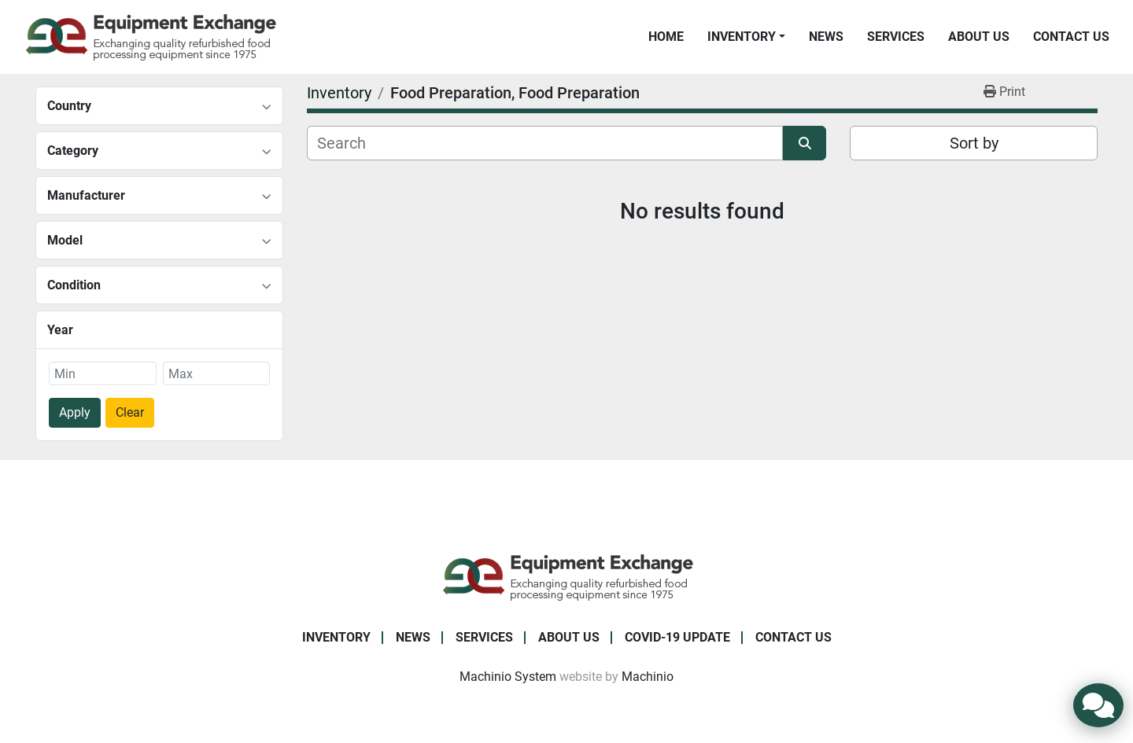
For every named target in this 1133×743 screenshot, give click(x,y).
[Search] (545, 143)
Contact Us (1071, 36)
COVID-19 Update (677, 637)
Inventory (741, 36)
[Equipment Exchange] (567, 575)
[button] (746, 37)
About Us (978, 36)
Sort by (974, 143)
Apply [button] (74, 412)
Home (666, 36)
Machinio (648, 676)
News (826, 36)
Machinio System (507, 676)
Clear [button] (130, 412)
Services (895, 36)
